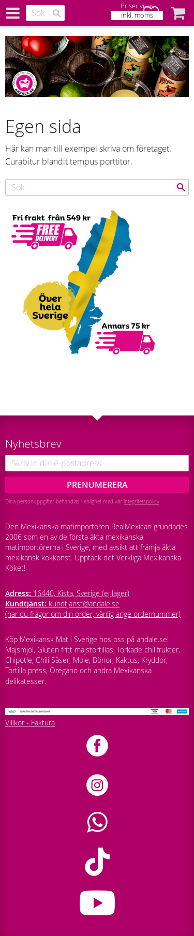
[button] (178, 13)
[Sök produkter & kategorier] (45, 13)
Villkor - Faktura (30, 722)
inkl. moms (137, 15)
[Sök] (57, 13)
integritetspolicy (141, 501)
